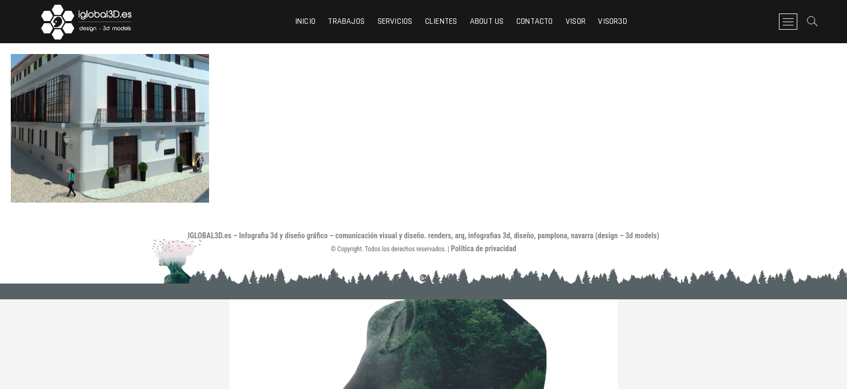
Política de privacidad (483, 248)
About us (487, 21)
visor (576, 21)
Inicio (305, 21)
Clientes (441, 21)
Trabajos (346, 21)
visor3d (612, 21)
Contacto (534, 21)
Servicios (395, 21)
